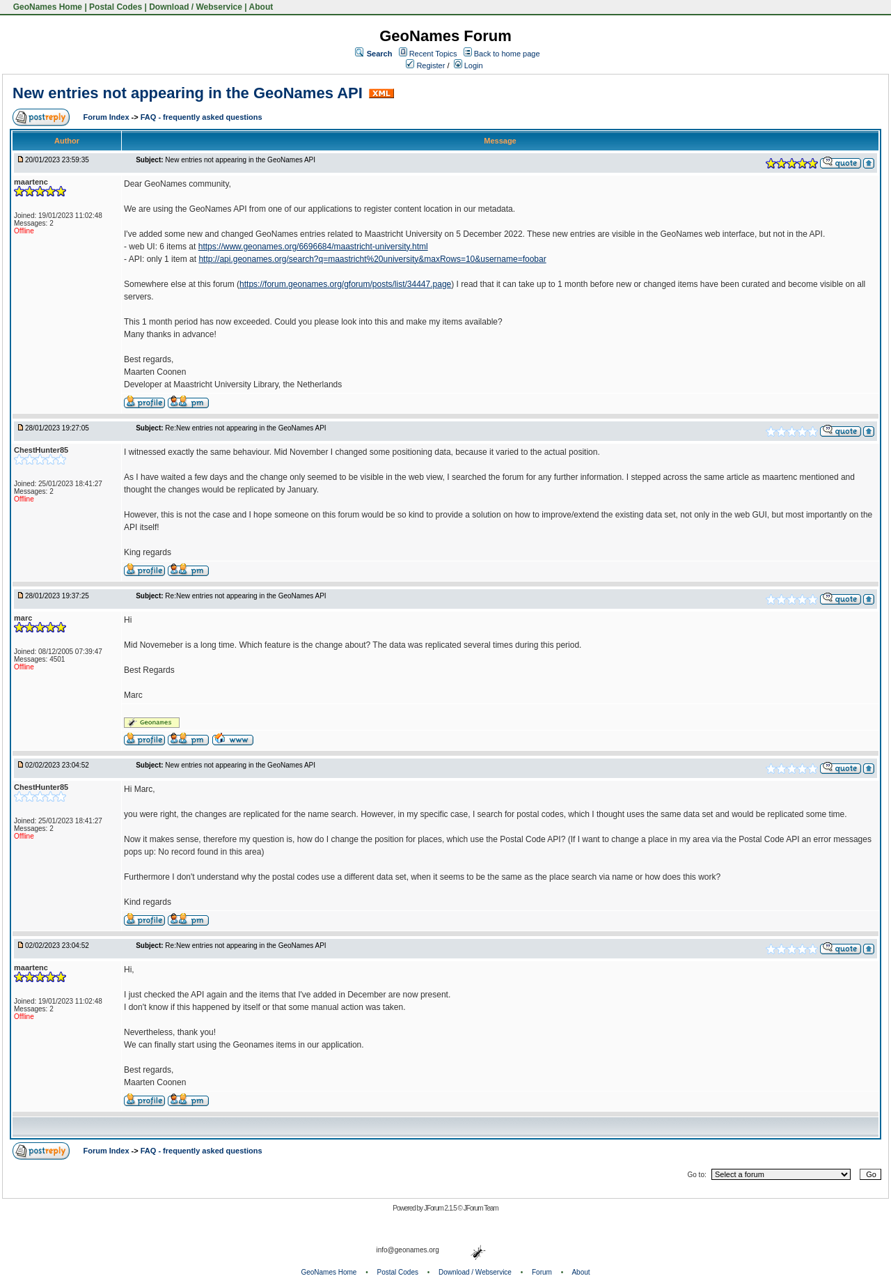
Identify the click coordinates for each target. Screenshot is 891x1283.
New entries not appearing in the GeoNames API (188, 93)
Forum (542, 1272)
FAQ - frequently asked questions (201, 117)
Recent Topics (433, 53)
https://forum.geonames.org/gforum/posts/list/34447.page (345, 284)
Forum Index (108, 117)
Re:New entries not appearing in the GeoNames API (245, 428)
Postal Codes (115, 7)
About (261, 7)
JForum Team (481, 1208)
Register (425, 65)
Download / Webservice (195, 7)
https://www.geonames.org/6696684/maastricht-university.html (313, 246)
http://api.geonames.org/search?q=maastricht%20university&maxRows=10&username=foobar (372, 259)
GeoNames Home (46, 7)
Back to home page (507, 53)
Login (468, 65)
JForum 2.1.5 (441, 1208)
